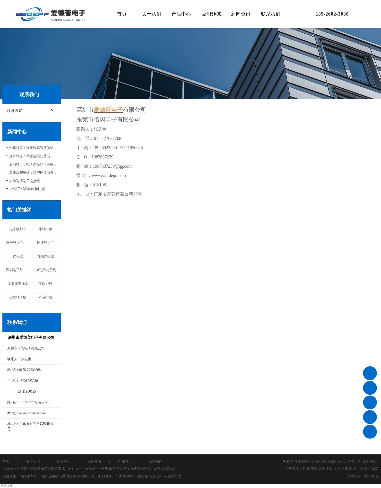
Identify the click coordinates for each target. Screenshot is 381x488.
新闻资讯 (241, 14)
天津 (314, 469)
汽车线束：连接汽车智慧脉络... (32, 148)
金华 (344, 469)
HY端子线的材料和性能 (27, 189)
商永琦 (128, 476)
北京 (337, 469)
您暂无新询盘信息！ (363, 461)
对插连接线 (45, 256)
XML (342, 461)
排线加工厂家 (112, 476)
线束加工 (130, 469)
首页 (122, 14)
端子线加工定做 (18, 243)
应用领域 (211, 14)
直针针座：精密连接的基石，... (32, 156)
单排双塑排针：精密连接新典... (32, 173)
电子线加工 (17, 229)
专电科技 (170, 476)
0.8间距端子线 (45, 270)
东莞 (375, 469)
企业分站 (304, 461)
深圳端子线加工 (18, 270)
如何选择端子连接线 (24, 181)
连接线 (18, 256)
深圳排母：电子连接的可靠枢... (32, 164)
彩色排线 (45, 297)
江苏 (306, 469)
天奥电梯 (155, 476)
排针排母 (45, 229)
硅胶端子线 (17, 297)
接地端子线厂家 (89, 476)
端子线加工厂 (30, 476)
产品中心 (181, 14)
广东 (359, 469)
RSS (333, 461)
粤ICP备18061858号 (76, 469)
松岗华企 (372, 476)
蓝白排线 (45, 283)
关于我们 (151, 14)
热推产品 (289, 461)
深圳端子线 (68, 476)
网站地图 (320, 461)
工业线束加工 (18, 283)
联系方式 (14, 111)
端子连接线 (50, 476)
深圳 (352, 469)
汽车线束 (145, 469)
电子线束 (116, 469)
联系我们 (270, 14)
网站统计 (6, 486)
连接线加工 (45, 243)
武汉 (321, 469)
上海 (329, 469)
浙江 (367, 469)
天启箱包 (141, 476)
